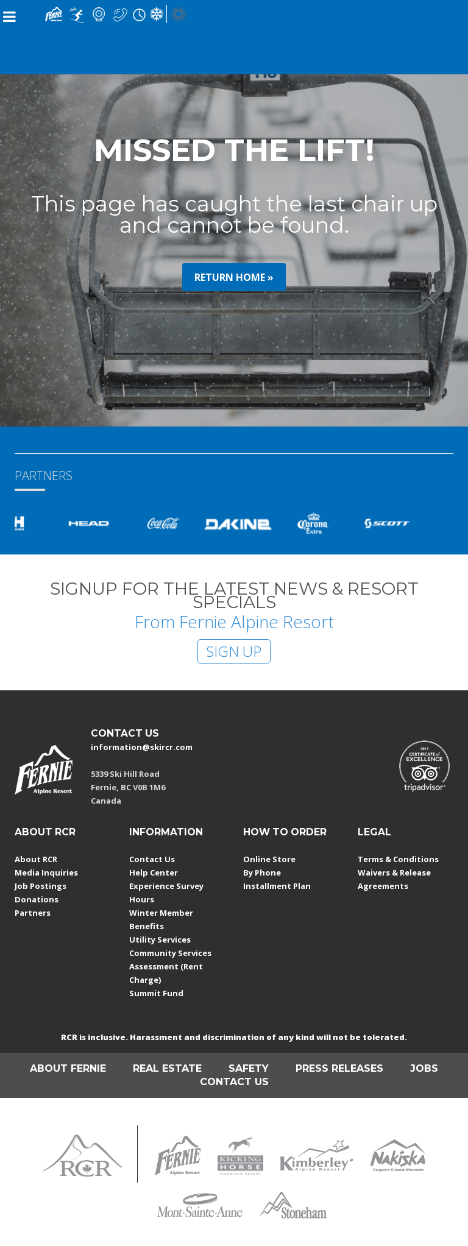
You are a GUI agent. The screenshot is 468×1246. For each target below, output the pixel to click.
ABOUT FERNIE (68, 1068)
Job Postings (40, 885)
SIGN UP (234, 651)
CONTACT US (125, 733)
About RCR (36, 859)
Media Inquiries (46, 872)
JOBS (424, 1068)
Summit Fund (156, 993)
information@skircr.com (142, 747)
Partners (33, 912)
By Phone (262, 872)
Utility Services (160, 939)
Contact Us (152, 859)
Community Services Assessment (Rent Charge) (170, 966)
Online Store (269, 859)
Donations (36, 899)
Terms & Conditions (398, 859)
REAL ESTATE (167, 1068)
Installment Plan (277, 885)
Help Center (153, 872)
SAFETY (249, 1068)
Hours (141, 899)
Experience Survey (166, 885)
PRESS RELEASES (339, 1068)
